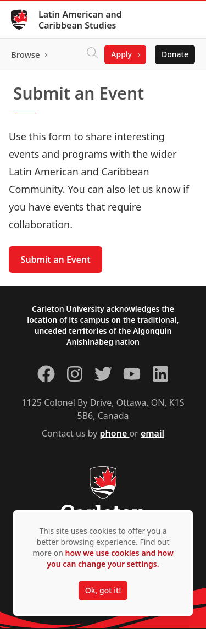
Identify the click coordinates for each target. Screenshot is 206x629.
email (152, 433)
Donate (175, 54)
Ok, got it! (103, 590)
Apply (121, 54)
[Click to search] (92, 54)
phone (115, 433)
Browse (25, 54)
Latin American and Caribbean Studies (80, 20)
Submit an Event (56, 259)
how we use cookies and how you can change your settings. (110, 558)
